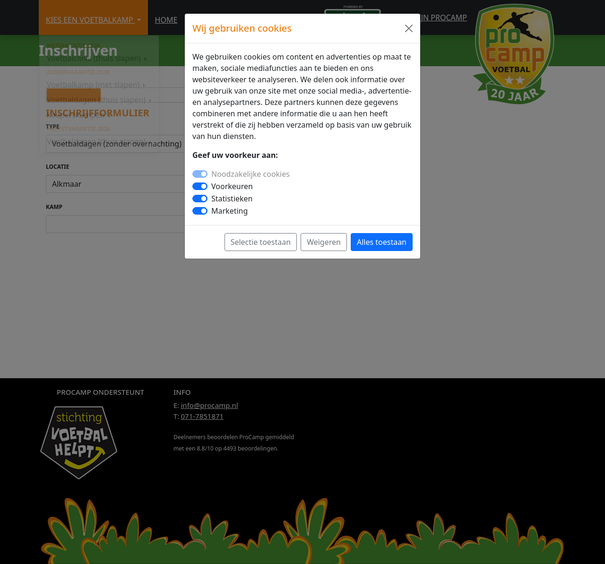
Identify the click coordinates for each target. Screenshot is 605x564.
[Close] (408, 28)
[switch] (199, 186)
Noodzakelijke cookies (250, 174)
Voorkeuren (232, 186)
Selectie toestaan (261, 242)
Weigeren (324, 242)
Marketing (229, 211)
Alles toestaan (381, 242)
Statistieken (232, 198)
